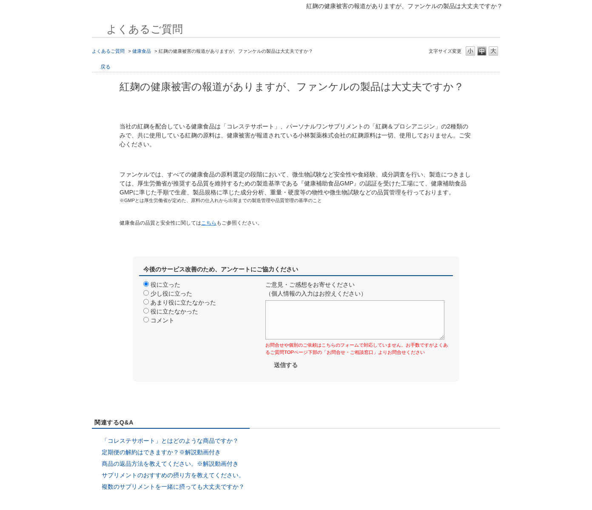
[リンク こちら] (208, 222)
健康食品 (141, 51)
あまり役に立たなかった (183, 302)
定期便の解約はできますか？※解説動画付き (161, 452)
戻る (105, 67)
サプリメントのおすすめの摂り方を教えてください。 (173, 475)
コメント (162, 320)
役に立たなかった (174, 311)
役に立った (165, 284)
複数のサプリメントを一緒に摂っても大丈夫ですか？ (173, 486)
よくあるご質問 (108, 51)
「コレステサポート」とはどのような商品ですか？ (170, 440)
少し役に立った (171, 293)
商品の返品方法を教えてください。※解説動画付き (170, 463)
